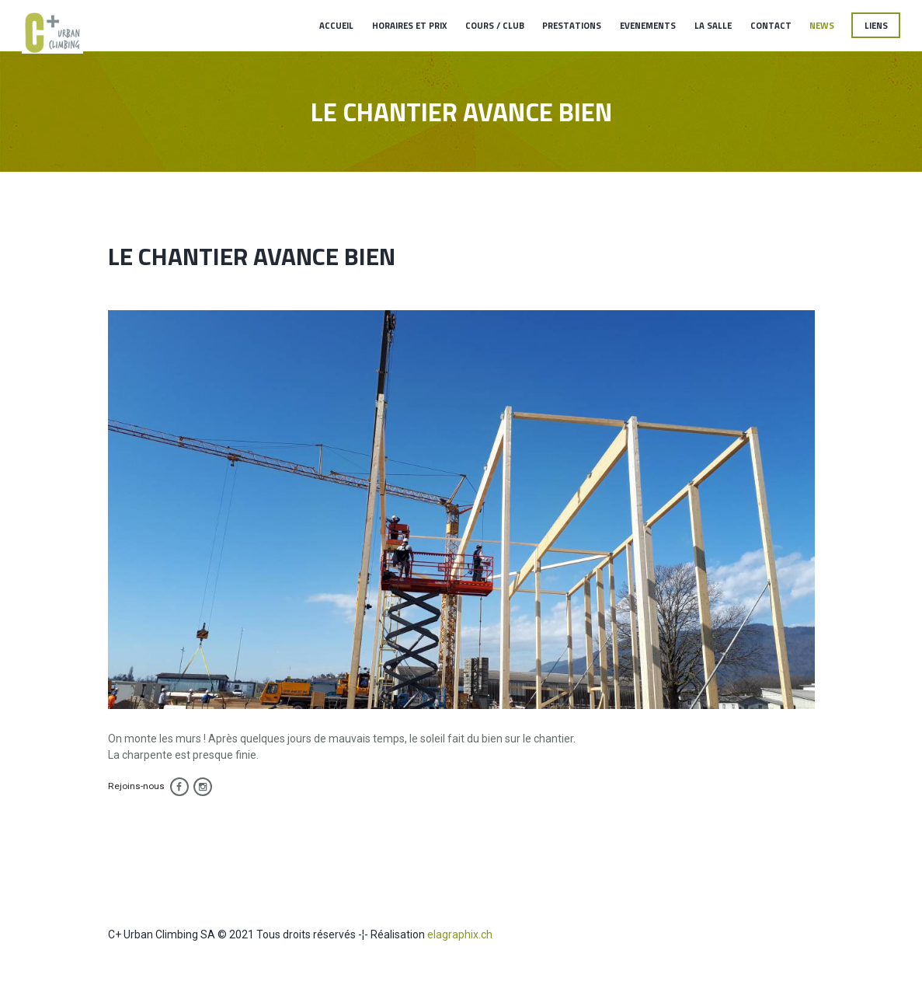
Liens (876, 25)
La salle (713, 25)
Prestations (571, 25)
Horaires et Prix (409, 25)
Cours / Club (494, 25)
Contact (771, 25)
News (821, 25)
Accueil (336, 25)
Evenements (648, 25)
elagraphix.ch (459, 934)
